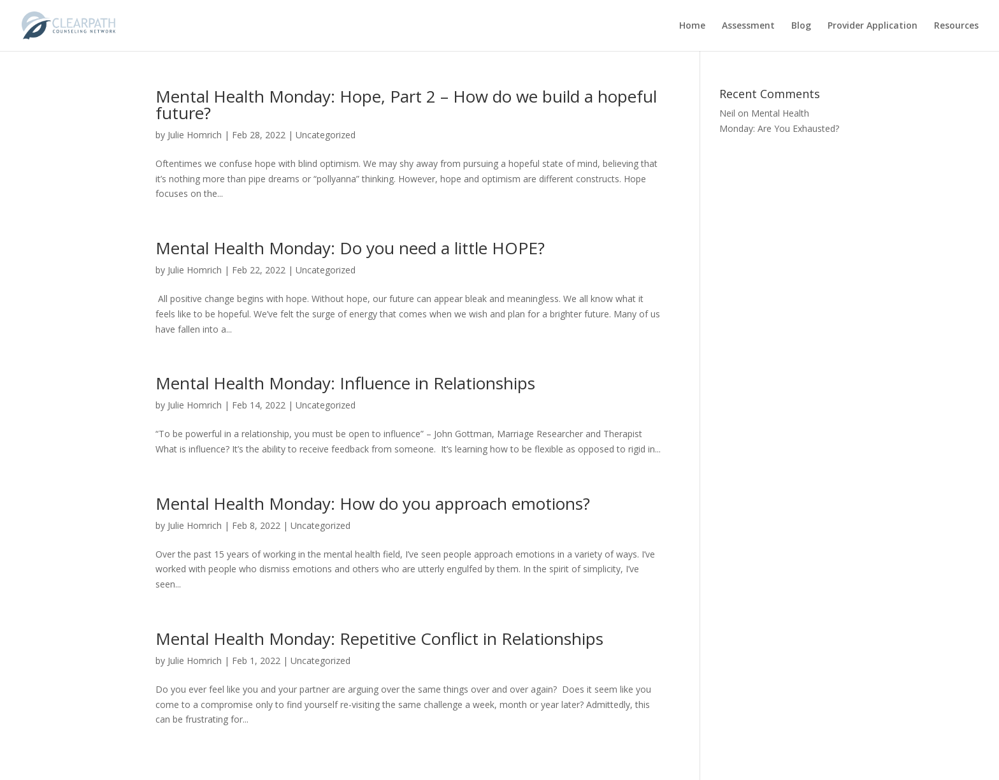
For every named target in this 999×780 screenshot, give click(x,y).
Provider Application (872, 26)
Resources (956, 26)
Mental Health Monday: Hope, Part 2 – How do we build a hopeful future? (406, 104)
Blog (801, 26)
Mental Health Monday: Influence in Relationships (345, 383)
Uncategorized (326, 135)
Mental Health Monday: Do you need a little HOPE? (350, 247)
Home (692, 26)
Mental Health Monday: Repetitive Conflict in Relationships (379, 638)
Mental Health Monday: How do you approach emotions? (372, 503)
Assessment (748, 26)
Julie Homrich (195, 135)
